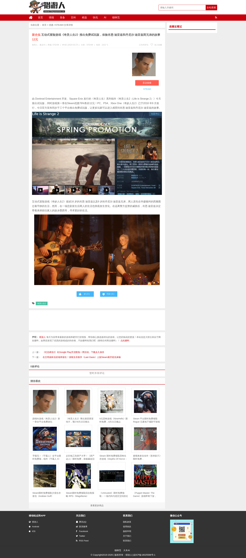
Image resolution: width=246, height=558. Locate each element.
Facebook (82, 531)
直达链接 (147, 83)
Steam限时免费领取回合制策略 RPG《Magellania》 (80, 494)
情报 (51, 17)
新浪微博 (81, 526)
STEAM (59, 25)
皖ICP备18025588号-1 (144, 555)
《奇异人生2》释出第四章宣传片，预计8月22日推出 (80, 420)
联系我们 (127, 540)
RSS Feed (82, 540)
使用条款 (127, 526)
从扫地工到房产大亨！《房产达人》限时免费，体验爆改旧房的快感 (80, 457)
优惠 (51, 25)
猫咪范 (116, 17)
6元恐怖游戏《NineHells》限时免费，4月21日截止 (113, 420)
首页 (40, 17)
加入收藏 (156, 45)
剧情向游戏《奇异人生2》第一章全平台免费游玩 (46, 420)
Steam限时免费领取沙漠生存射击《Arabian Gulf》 (46, 494)
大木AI (126, 550)
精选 (84, 17)
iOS (32, 531)
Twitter (80, 536)
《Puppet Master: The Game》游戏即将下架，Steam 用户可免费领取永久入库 (146, 495)
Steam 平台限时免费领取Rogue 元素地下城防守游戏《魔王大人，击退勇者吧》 (146, 420)
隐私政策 (127, 522)
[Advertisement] (80, 73)
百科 (73, 17)
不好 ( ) (110, 294)
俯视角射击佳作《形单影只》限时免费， (147, 457)
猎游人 (33, 522)
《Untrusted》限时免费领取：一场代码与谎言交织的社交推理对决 (113, 495)
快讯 (95, 17)
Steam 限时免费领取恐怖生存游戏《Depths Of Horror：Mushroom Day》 (113, 457)
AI (105, 17)
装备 (62, 17)
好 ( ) (87, 294)
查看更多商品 (97, 505)
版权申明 (127, 531)
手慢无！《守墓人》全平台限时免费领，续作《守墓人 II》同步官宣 (46, 457)
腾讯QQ (81, 522)
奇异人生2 (41, 303)
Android (34, 526)
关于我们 (127, 536)
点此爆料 (124, 340)
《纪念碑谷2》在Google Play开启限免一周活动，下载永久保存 (73, 352)
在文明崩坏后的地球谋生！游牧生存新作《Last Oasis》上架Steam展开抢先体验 (82, 357)
